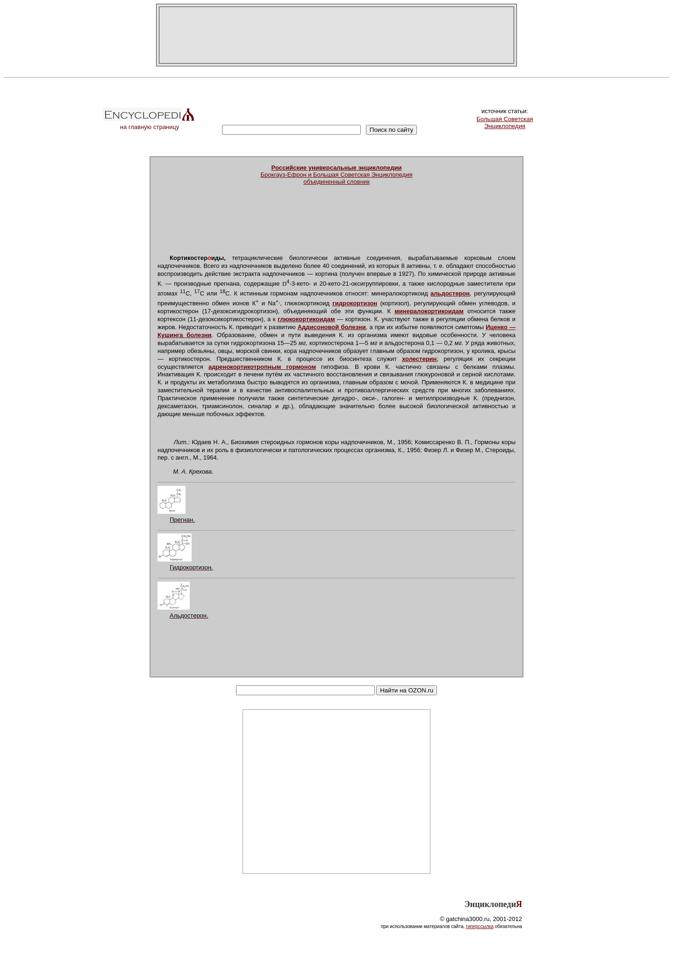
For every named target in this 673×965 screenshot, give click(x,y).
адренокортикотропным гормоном (262, 366)
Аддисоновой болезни (332, 327)
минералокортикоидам (429, 311)
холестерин (419, 358)
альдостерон (450, 293)
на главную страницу (149, 124)
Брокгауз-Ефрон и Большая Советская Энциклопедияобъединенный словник (337, 174)
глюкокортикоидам (306, 319)
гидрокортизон (354, 303)
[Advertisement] (336, 35)
